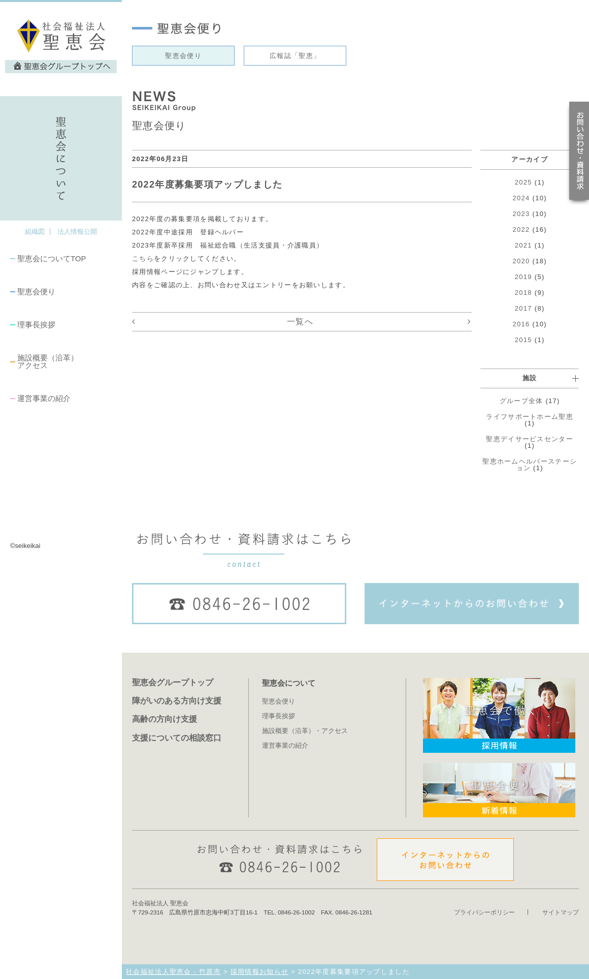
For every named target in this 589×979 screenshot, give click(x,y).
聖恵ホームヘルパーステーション (529, 464)
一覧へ (300, 321)
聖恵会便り (36, 291)
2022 (521, 229)
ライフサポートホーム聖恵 (529, 416)
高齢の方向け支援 (164, 719)
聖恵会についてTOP (51, 258)
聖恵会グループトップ (172, 682)
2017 (523, 308)
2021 (523, 245)
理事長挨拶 (36, 324)
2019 (523, 277)
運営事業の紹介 (44, 398)
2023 (521, 214)
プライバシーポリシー (484, 912)
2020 (521, 261)
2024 (521, 198)
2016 (521, 324)
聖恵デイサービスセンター (529, 439)
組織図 (35, 231)
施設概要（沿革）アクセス (47, 361)
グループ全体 (521, 401)
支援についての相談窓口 (176, 737)
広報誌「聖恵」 (295, 55)
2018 (523, 292)
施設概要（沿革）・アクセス (305, 730)
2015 (523, 340)
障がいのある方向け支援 (176, 700)
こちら (143, 258)
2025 (523, 182)
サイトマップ (560, 912)
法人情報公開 (77, 231)
